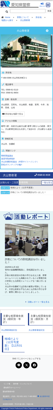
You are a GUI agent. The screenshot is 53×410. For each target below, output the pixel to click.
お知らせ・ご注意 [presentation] (9, 182)
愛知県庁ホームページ (12, 388)
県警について (23, 17)
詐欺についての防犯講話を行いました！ (28, 192)
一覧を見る (47, 182)
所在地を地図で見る (12, 114)
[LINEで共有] (19, 365)
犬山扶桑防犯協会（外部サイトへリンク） (20, 162)
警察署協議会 (7, 156)
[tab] (9, 182)
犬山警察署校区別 (9, 330)
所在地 (39, 17)
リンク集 (7, 384)
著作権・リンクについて (22, 384)
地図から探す (7, 20)
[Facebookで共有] (34, 365)
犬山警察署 (25, 20)
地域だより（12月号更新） (22, 187)
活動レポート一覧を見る (38, 302)
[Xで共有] (26, 365)
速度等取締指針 (8, 159)
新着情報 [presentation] (23, 182)
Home (7, 17)
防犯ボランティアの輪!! (11, 164)
